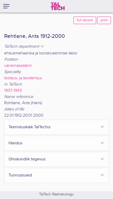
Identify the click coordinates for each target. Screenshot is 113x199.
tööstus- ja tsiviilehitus (23, 78)
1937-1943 (13, 90)
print (104, 20)
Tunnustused (20, 175)
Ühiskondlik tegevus (27, 159)
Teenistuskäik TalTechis (29, 127)
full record (85, 20)
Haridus (15, 143)
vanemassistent (17, 65)
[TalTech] (57, 6)
